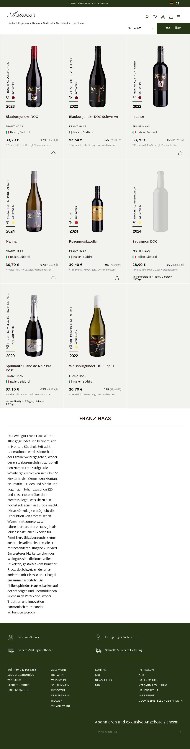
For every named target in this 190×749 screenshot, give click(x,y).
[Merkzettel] (155, 14)
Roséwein (58, 690)
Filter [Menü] (173, 28)
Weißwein (58, 680)
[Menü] (178, 14)
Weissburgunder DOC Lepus (91, 366)
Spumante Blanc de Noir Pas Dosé (28, 368)
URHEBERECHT (148, 690)
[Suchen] (146, 14)
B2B (97, 685)
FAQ (97, 675)
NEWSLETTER (103, 680)
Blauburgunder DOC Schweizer (94, 117)
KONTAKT (101, 670)
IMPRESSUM (146, 670)
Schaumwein (60, 685)
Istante (138, 117)
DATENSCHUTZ (148, 680)
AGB (141, 675)
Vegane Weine (61, 706)
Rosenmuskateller (83, 242)
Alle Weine (58, 670)
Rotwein (57, 675)
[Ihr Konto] (163, 14)
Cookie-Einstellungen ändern (161, 701)
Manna (11, 242)
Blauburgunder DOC (22, 117)
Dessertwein (60, 695)
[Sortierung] (141, 29)
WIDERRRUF (146, 695)
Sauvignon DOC (144, 242)
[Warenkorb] (170, 14)
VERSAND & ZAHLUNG (153, 685)
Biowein (57, 701)
